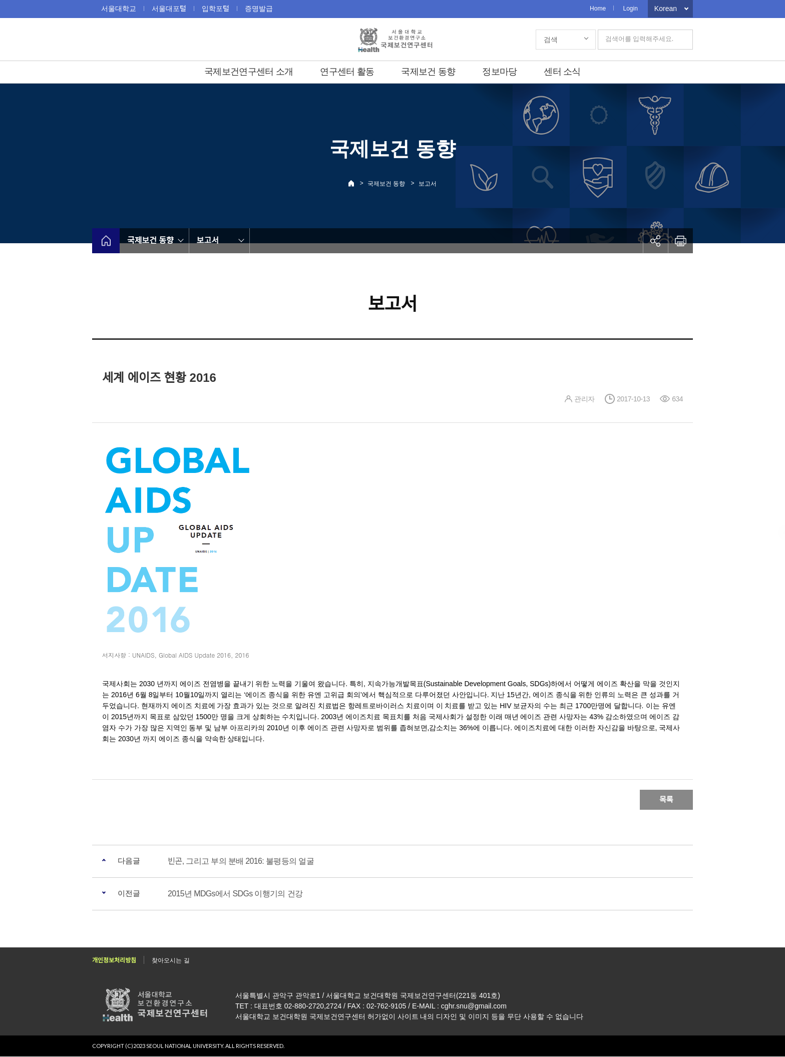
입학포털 (215, 9)
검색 (551, 40)
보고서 (428, 183)
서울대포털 (169, 9)
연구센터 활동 (347, 72)
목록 (666, 799)
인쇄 (680, 240)
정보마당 (499, 72)
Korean (665, 9)
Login (630, 8)
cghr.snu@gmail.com (474, 1006)
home (106, 240)
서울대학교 (118, 9)
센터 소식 (562, 72)
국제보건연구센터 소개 (248, 72)
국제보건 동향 (428, 72)
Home (598, 8)
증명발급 (259, 9)
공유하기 (655, 240)
